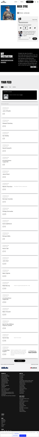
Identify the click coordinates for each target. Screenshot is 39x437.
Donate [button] (30, 2)
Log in (21, 94)
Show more (20, 360)
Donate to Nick (34, 38)
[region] (19, 434)
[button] (37, 2)
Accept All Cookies (23, 435)
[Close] (37, 433)
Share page (26, 13)
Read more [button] (33, 67)
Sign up (22, 1)
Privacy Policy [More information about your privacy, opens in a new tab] (17, 433)
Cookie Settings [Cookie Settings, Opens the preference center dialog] (15, 435)
